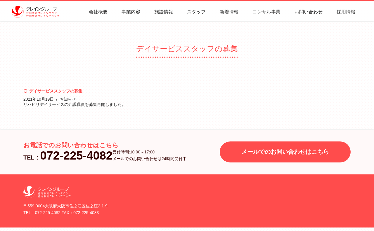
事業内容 (131, 11)
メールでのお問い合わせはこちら (285, 151)
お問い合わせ (309, 11)
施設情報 (163, 11)
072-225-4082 (76, 155)
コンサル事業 (266, 11)
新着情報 (229, 11)
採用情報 (346, 11)
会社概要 (98, 11)
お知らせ (68, 99)
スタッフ (196, 11)
